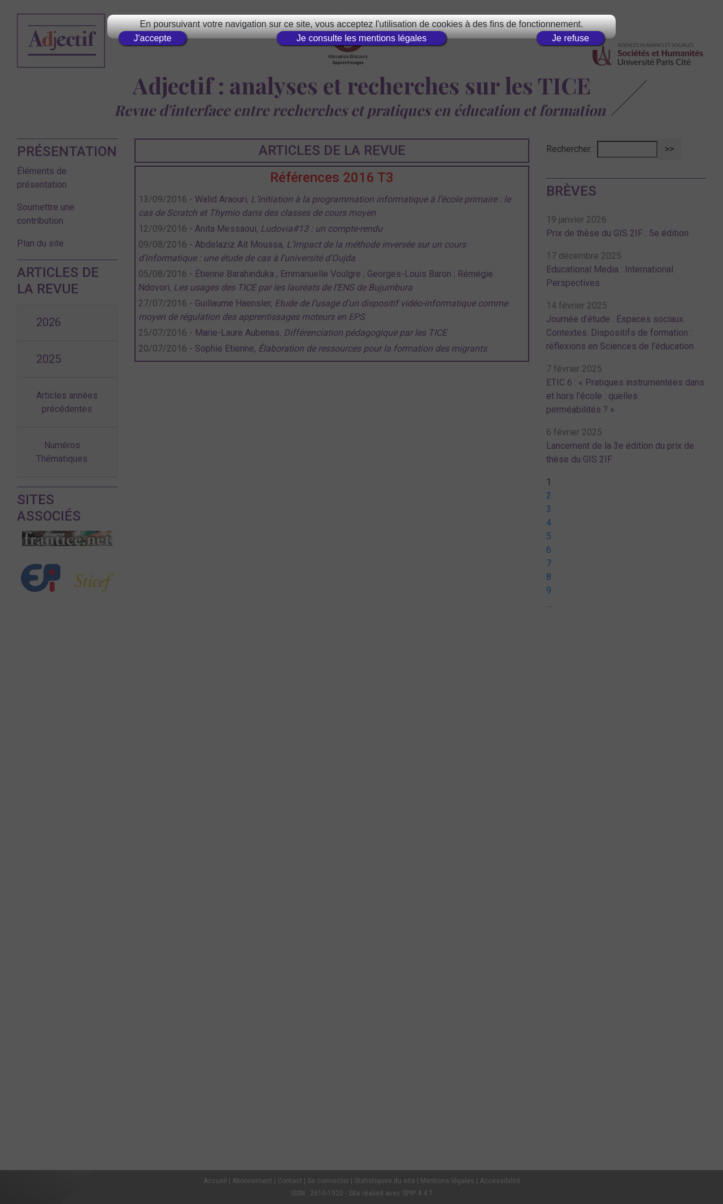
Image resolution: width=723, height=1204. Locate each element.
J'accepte (152, 38)
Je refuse (570, 38)
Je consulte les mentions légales (361, 38)
